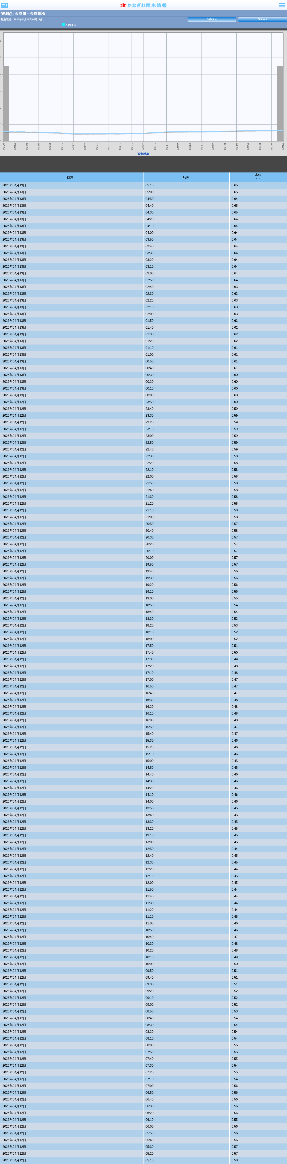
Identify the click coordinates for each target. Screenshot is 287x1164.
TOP (4, 5)
